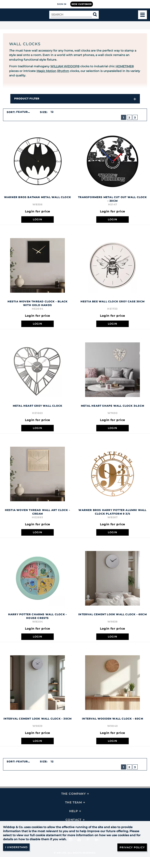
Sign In (61, 4)
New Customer (82, 4)
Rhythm (63, 71)
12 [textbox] (52, 111)
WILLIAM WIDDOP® (64, 66)
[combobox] (25, 112)
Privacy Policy (132, 847)
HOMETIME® (125, 66)
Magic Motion (46, 71)
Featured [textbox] (24, 111)
